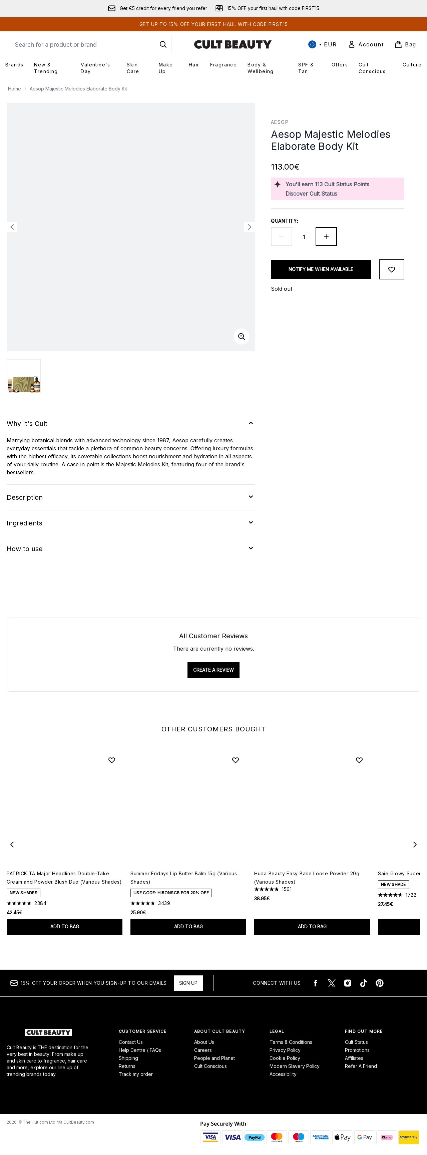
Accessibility (283, 1074)
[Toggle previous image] (12, 227)
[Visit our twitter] (332, 983)
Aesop (280, 122)
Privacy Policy (285, 1050)
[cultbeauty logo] (233, 44)
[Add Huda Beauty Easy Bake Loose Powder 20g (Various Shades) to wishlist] (359, 760)
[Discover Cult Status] (344, 194)
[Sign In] (365, 44)
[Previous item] (12, 844)
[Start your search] (91, 44)
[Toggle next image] (249, 227)
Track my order (136, 1074)
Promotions (357, 1050)
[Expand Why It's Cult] (131, 423)
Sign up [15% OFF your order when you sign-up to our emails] (188, 983)
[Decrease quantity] (281, 236)
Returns (127, 1066)
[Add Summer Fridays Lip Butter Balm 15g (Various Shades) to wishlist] (236, 760)
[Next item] (415, 844)
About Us (204, 1042)
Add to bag (64, 926)
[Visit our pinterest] (380, 983)
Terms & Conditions (291, 1042)
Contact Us (131, 1042)
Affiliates (354, 1058)
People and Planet (214, 1058)
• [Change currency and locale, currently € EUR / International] (322, 44)
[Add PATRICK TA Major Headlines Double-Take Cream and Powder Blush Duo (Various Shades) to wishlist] (112, 760)
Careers (203, 1050)
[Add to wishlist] (391, 269)
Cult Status (356, 1042)
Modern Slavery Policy (295, 1066)
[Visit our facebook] (316, 983)
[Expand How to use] (131, 548)
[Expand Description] (131, 497)
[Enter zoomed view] (242, 336)
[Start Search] (163, 44)
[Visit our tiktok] (364, 983)
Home (14, 88)
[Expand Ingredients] (131, 523)
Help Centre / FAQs (140, 1050)
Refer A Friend (361, 1066)
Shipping (128, 1058)
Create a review (213, 670)
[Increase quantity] (326, 236)
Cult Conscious (210, 1066)
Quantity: (285, 221)
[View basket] (405, 44)
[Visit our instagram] (348, 983)
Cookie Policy (285, 1058)
